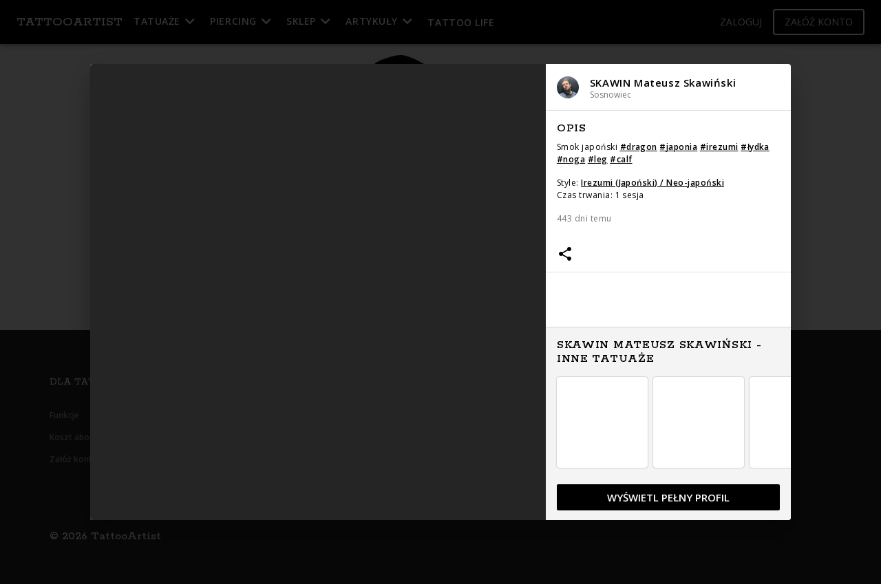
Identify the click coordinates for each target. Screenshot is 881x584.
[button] (669, 87)
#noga (571, 159)
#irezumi (719, 147)
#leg (598, 159)
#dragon (638, 147)
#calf (621, 159)
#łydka (755, 147)
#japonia (678, 147)
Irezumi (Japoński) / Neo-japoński (652, 182)
